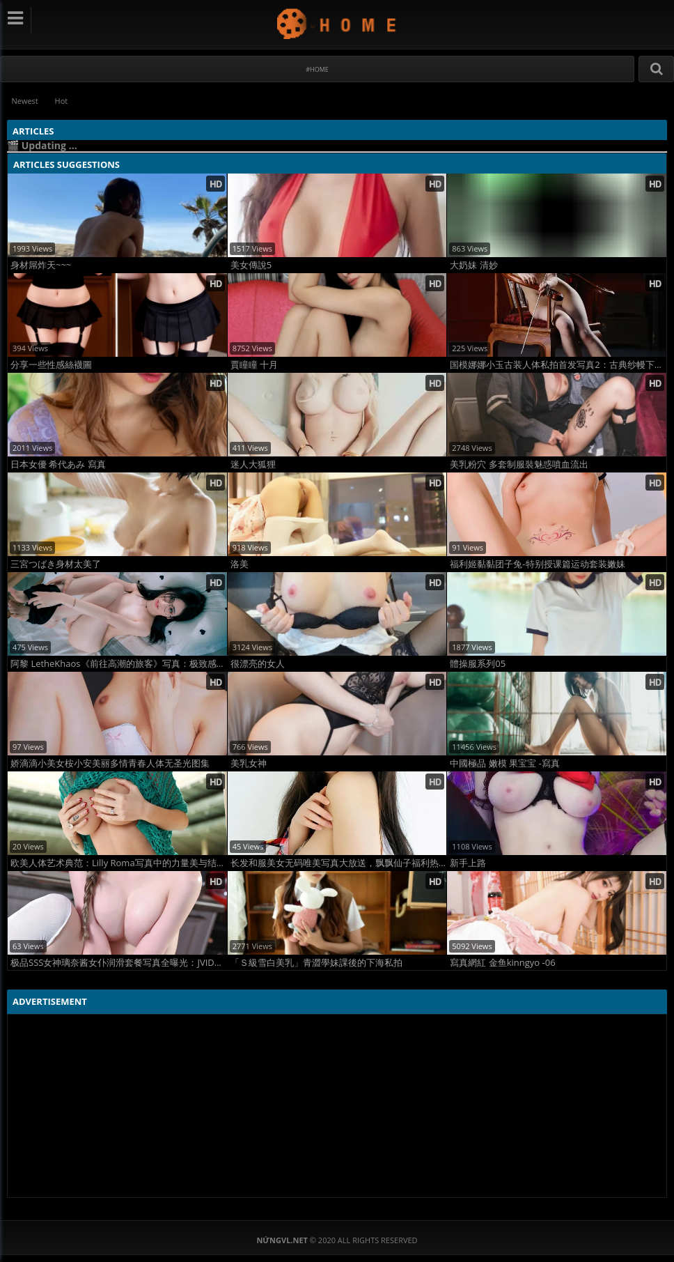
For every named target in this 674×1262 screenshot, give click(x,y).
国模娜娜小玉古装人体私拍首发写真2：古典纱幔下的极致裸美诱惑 (558, 365)
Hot (62, 100)
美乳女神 (248, 763)
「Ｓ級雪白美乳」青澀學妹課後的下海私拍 (316, 963)
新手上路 (468, 863)
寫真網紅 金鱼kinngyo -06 (502, 963)
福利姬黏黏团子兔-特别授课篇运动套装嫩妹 (537, 564)
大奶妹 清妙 (473, 265)
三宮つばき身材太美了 (55, 564)
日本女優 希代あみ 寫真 (58, 464)
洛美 (239, 564)
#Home (317, 69)
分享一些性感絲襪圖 (51, 365)
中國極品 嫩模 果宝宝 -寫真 (504, 763)
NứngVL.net (337, 23)
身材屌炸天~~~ (40, 265)
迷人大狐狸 (253, 464)
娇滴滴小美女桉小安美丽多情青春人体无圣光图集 (110, 763)
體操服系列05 (477, 664)
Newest (25, 100)
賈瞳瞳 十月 (254, 365)
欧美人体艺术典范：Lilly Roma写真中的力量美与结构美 (118, 863)
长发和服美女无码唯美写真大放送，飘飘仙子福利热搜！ (338, 863)
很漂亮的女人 (257, 664)
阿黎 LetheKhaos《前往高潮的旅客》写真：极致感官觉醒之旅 (118, 664)
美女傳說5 (251, 265)
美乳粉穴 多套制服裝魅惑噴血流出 (519, 464)
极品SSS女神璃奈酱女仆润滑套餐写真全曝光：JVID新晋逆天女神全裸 (118, 963)
